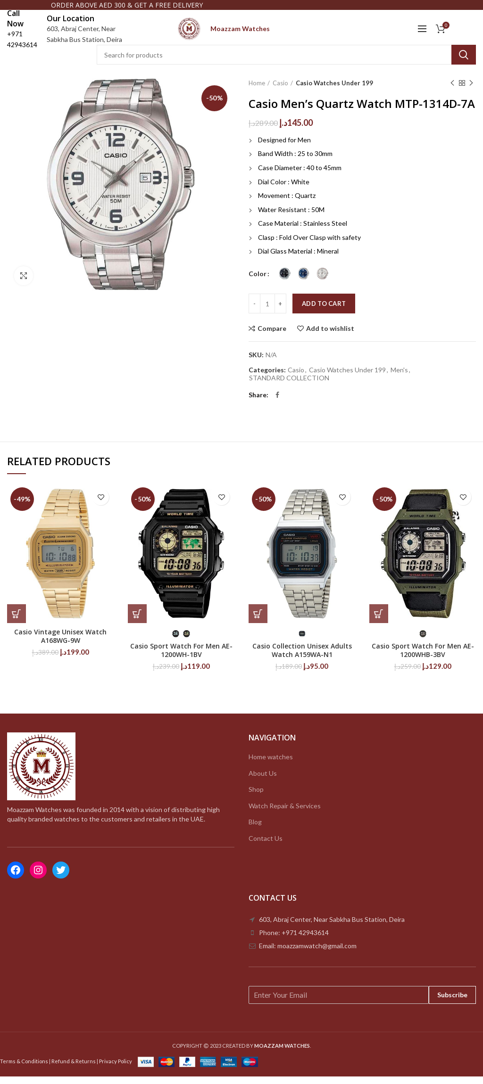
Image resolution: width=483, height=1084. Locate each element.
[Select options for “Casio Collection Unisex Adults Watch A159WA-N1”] (258, 621)
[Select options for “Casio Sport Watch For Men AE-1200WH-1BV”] (137, 621)
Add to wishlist (330, 336)
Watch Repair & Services (285, 813)
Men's (399, 378)
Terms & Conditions (24, 1069)
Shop (256, 797)
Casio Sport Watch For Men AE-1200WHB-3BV (423, 658)
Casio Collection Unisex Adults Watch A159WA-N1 (302, 658)
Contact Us (266, 846)
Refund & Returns (73, 1069)
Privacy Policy (115, 1069)
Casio (280, 91)
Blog (255, 830)
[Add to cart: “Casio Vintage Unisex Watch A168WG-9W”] (16, 621)
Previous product (452, 91)
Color (257, 281)
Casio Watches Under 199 (334, 91)
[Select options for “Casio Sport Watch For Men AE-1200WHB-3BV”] (378, 621)
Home (257, 91)
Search (463, 63)
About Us (263, 781)
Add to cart (324, 311)
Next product (471, 91)
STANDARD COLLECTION (289, 385)
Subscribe (452, 1002)
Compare (272, 336)
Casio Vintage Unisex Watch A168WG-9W (60, 644)
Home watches (271, 765)
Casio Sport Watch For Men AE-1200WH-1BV (181, 658)
